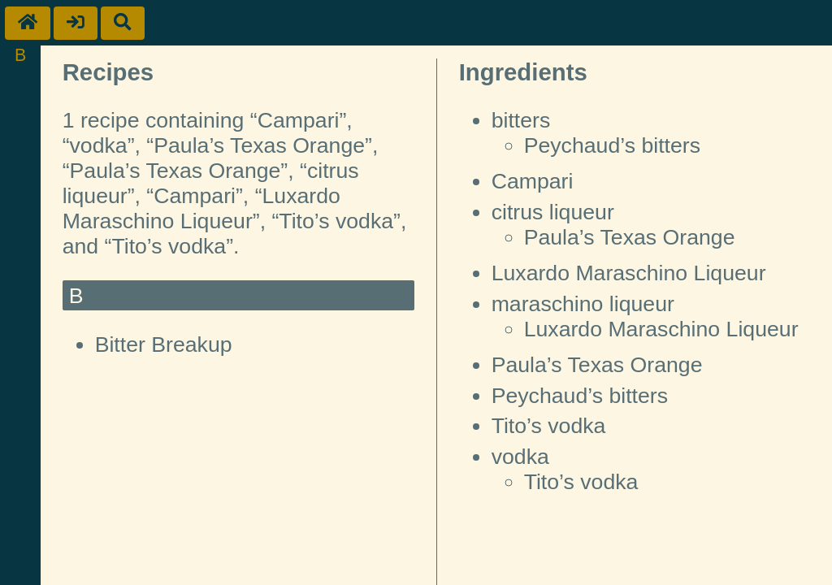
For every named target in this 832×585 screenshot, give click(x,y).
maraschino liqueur (583, 304)
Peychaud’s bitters (612, 145)
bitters (521, 120)
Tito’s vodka (549, 426)
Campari (533, 181)
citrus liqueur (553, 212)
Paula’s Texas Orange (629, 237)
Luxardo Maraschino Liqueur (629, 273)
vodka (520, 456)
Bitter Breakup (163, 344)
